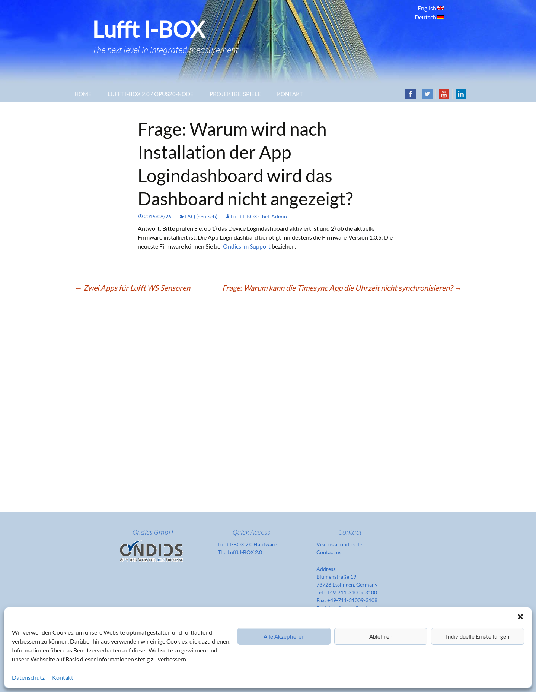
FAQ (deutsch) (201, 216)
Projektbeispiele (235, 94)
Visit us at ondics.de (339, 544)
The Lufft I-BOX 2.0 (240, 552)
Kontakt (62, 677)
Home (83, 94)
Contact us (328, 552)
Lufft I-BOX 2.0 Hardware (247, 544)
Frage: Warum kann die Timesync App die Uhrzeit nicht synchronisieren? (342, 287)
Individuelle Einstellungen (477, 636)
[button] (520, 616)
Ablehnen (380, 636)
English (427, 8)
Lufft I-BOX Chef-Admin (259, 216)
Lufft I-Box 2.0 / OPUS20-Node (151, 94)
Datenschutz (28, 677)
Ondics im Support (247, 246)
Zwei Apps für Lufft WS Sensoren (132, 287)
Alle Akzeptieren (284, 636)
